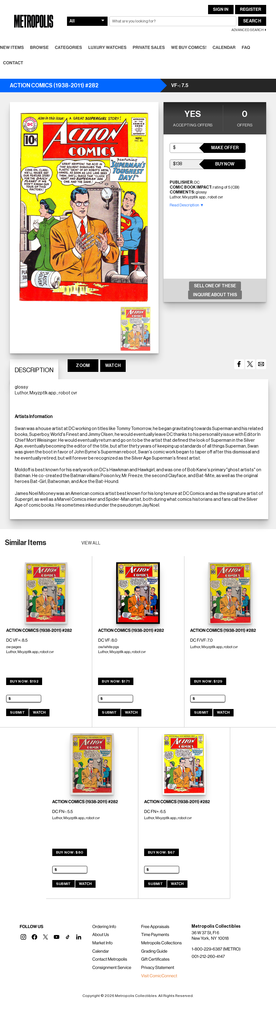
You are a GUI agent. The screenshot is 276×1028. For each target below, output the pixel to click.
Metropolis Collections (161, 943)
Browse (39, 48)
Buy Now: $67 (161, 852)
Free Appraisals (155, 927)
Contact (13, 63)
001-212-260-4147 (208, 956)
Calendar (224, 48)
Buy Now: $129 (208, 681)
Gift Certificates (155, 959)
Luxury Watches (107, 48)
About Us (100, 935)
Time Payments (155, 935)
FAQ (246, 48)
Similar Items (25, 542)
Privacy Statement (157, 968)
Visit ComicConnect (159, 976)
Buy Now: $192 (24, 681)
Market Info (102, 943)
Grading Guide (154, 951)
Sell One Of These (215, 286)
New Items (12, 48)
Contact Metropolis (109, 959)
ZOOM (83, 366)
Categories (68, 48)
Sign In (220, 9)
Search (252, 21)
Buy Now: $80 (70, 852)
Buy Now (225, 164)
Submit (17, 712)
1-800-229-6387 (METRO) (215, 949)
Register (250, 9)
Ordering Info (104, 927)
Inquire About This (215, 295)
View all (91, 543)
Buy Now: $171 (116, 681)
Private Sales (149, 48)
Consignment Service (111, 968)
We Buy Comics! (189, 48)
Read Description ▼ (187, 205)
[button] (23, 937)
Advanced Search (247, 30)
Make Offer (225, 148)
